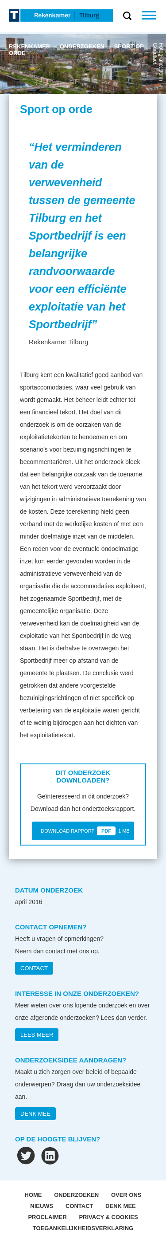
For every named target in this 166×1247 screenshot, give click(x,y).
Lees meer (36, 1034)
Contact (79, 1206)
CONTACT (34, 968)
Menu (154, 15)
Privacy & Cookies (108, 1217)
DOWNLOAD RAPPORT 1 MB (85, 830)
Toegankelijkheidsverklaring (83, 1228)
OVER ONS (126, 1195)
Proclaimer (47, 1217)
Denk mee (120, 1206)
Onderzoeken (76, 1195)
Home (33, 1195)
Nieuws (41, 1206)
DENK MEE (35, 1113)
